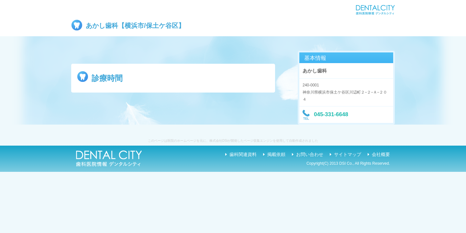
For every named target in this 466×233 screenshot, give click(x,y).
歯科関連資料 (243, 154)
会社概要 (381, 154)
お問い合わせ (309, 154)
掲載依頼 (276, 154)
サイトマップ (347, 154)
